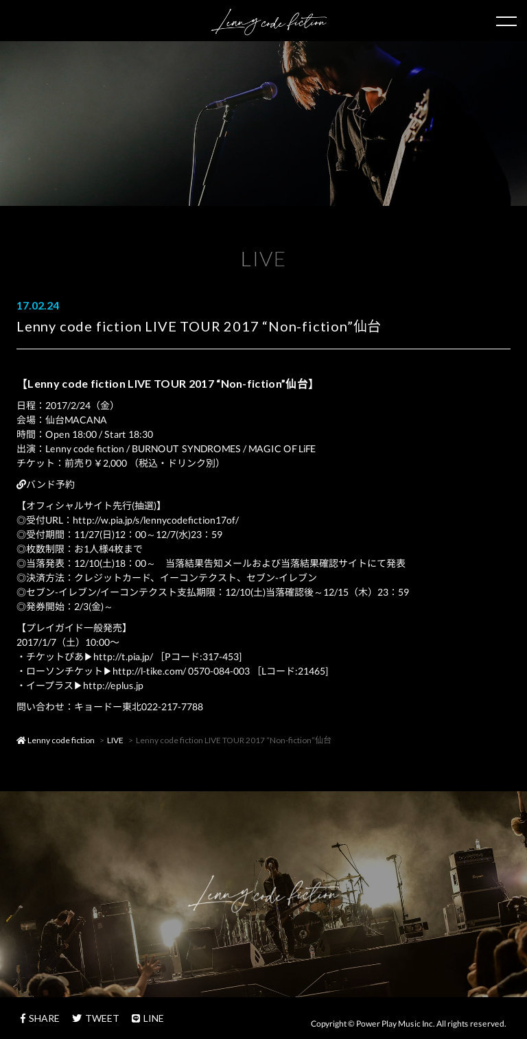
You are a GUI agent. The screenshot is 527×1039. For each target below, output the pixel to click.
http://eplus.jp (113, 685)
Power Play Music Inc (394, 1023)
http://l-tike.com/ (149, 671)
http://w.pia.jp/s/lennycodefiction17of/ (156, 520)
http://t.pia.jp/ (123, 656)
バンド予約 (45, 484)
